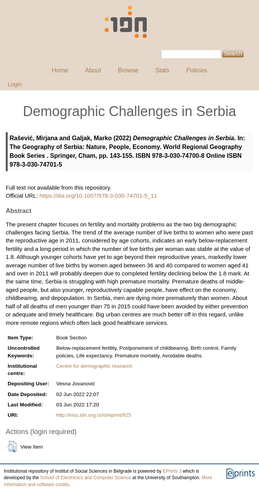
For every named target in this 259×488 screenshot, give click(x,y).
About (93, 70)
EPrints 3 (172, 471)
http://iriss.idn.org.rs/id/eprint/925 (93, 415)
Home (60, 70)
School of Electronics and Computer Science (85, 477)
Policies (196, 70)
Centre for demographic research (94, 366)
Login (15, 84)
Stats (162, 70)
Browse (128, 70)
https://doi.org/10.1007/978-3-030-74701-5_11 (98, 195)
